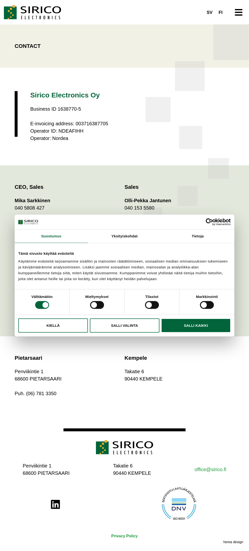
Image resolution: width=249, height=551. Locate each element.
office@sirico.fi (210, 469)
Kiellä (53, 325)
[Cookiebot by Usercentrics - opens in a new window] (209, 222)
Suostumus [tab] (51, 236)
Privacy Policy (124, 536)
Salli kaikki (196, 325)
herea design (233, 542)
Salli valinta (124, 325)
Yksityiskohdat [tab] (124, 236)
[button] (238, 12)
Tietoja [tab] (198, 236)
